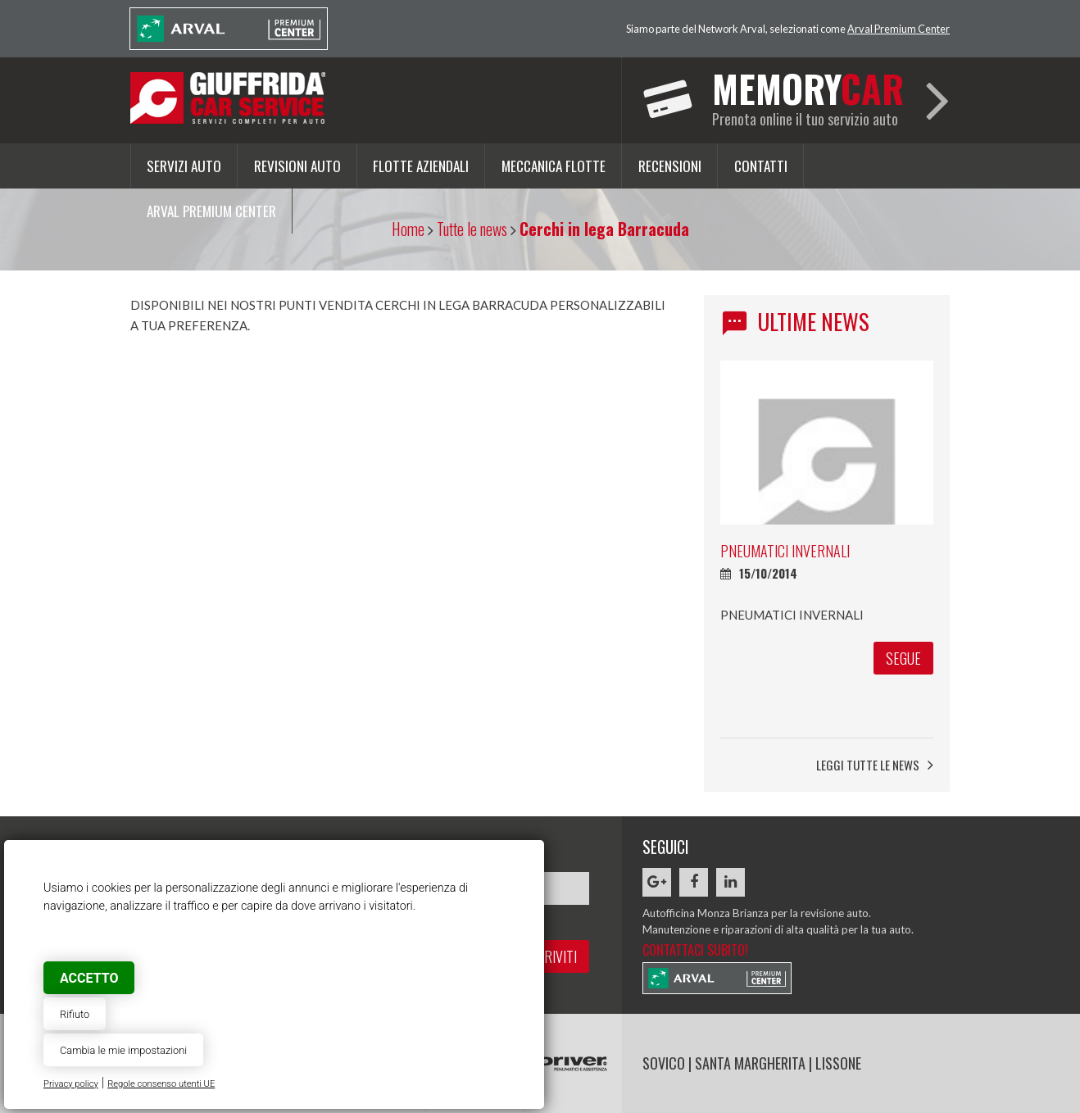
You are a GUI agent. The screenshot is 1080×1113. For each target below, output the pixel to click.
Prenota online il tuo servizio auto (808, 95)
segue (903, 658)
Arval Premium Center (898, 28)
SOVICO (663, 1063)
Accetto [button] (89, 978)
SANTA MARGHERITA (750, 1063)
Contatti (760, 165)
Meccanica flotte (553, 165)
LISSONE (838, 1063)
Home (408, 229)
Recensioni (669, 165)
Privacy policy (70, 1084)
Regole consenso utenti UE (161, 1084)
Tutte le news (472, 229)
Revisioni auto (297, 165)
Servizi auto (184, 165)
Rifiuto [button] (74, 1014)
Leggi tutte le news (874, 765)
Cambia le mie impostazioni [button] (123, 1050)
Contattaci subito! (695, 950)
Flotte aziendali (421, 165)
